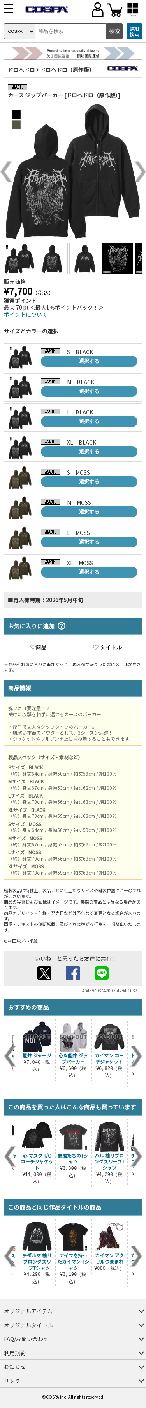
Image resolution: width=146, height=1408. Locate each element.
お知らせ (15, 1366)
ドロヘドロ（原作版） (67, 70)
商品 (38, 647)
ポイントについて (25, 314)
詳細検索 (134, 31)
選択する (89, 361)
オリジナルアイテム (28, 1311)
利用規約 (15, 1353)
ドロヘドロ (21, 70)
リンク (12, 1381)
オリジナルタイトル (28, 1325)
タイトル (107, 647)
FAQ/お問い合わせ (26, 1339)
